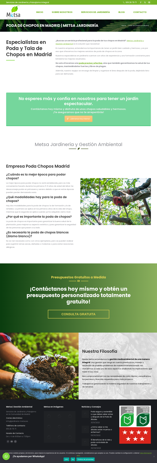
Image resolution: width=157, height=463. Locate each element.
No (73, 459)
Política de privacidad (85, 459)
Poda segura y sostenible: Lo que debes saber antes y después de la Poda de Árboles (102, 415)
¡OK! (66, 459)
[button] (6, 456)
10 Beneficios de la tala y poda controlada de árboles (101, 442)
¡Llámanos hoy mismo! (78, 119)
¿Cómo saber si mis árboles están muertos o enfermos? (101, 429)
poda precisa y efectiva (90, 63)
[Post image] (85, 414)
